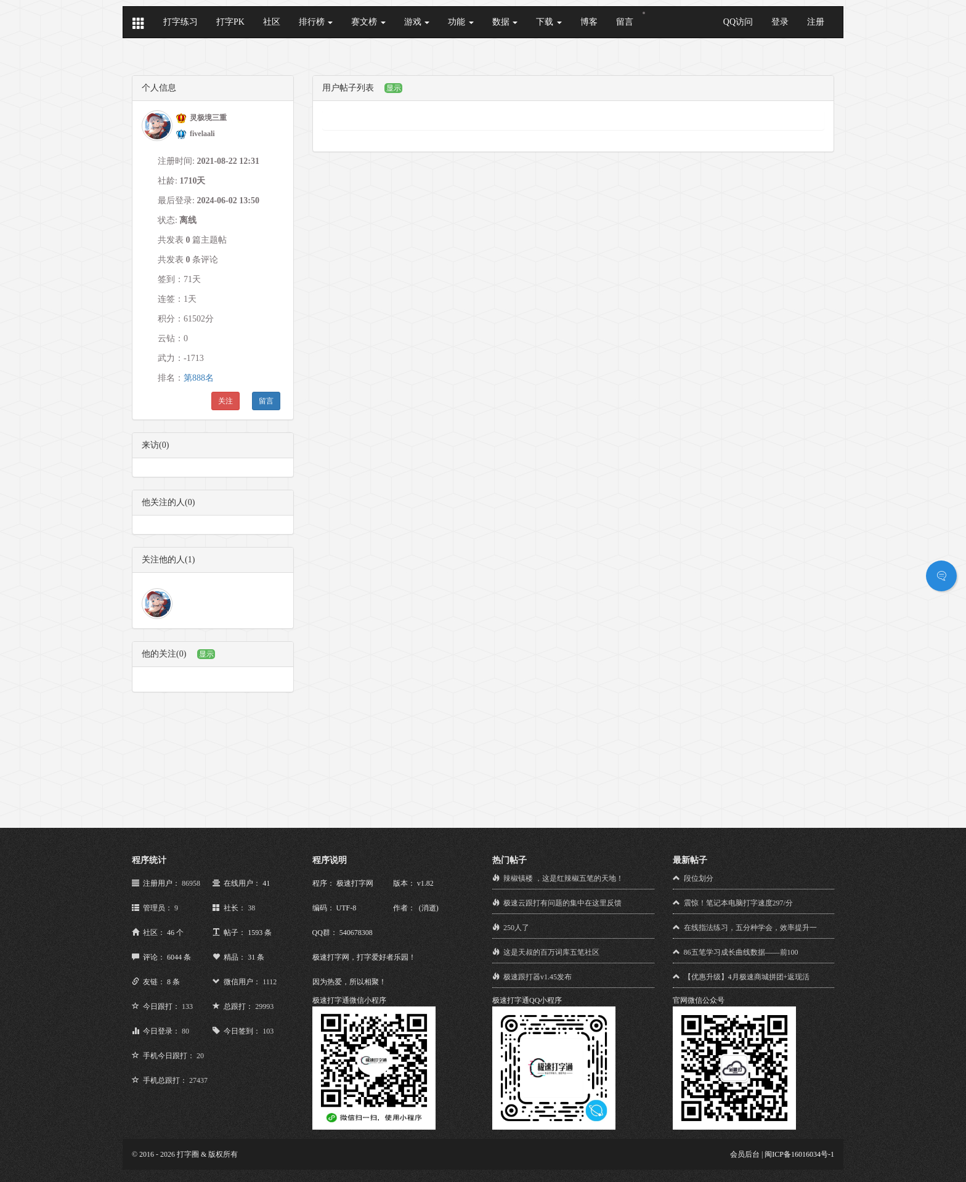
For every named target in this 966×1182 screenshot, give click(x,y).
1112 (269, 982)
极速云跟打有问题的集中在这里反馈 (562, 903)
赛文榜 (368, 21)
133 (187, 1006)
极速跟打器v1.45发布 (537, 977)
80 (185, 1031)
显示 (206, 654)
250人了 (516, 927)
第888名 (199, 378)
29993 (264, 1006)
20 (200, 1055)
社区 (271, 21)
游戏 (417, 21)
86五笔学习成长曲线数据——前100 (741, 952)
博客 (589, 21)
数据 (505, 21)
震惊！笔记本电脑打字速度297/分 (738, 903)
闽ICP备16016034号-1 (799, 1154)
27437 (198, 1080)
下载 (549, 21)
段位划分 (698, 878)
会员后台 (745, 1154)
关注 (225, 401)
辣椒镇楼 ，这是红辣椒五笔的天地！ (563, 878)
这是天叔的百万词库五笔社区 (551, 952)
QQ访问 (738, 21)
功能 (461, 21)
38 (251, 908)
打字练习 (180, 21)
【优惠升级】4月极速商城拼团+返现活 (747, 977)
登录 (780, 21)
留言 (624, 21)
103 (268, 1031)
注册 (815, 21)
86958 (191, 883)
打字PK (230, 21)
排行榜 (316, 21)
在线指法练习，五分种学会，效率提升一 (750, 927)
